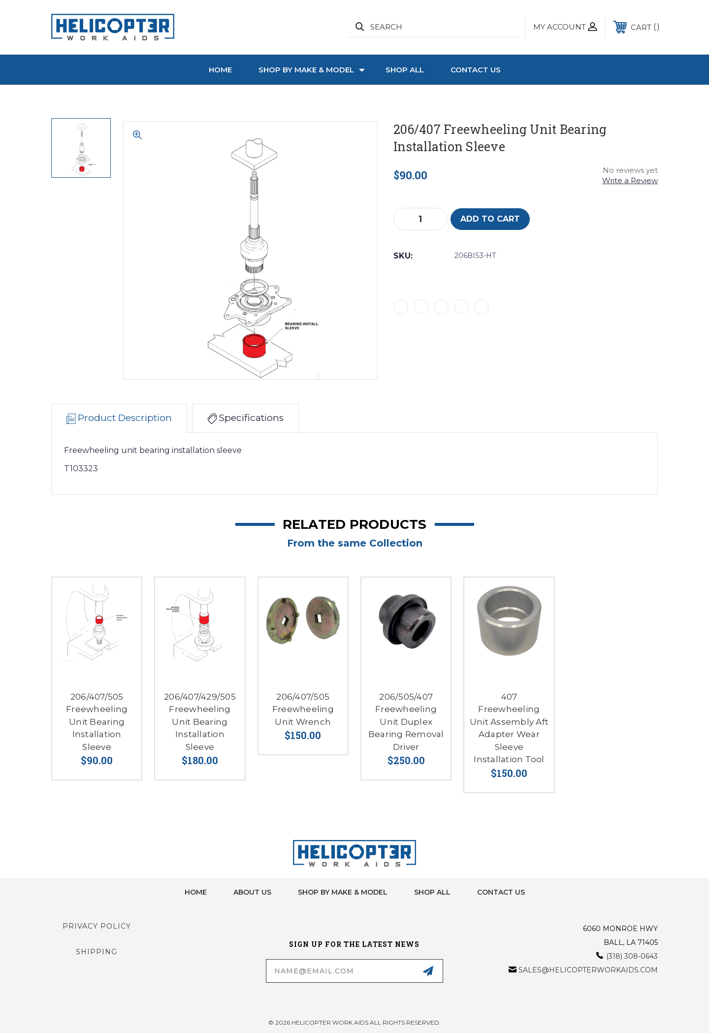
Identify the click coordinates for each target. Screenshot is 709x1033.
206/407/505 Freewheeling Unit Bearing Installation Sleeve (97, 722)
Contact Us (476, 69)
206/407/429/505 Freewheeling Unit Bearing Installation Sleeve (200, 722)
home (196, 892)
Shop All (405, 69)
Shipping (96, 951)
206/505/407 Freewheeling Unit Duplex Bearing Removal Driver (406, 722)
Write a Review (630, 180)
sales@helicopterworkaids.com (588, 970)
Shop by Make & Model (311, 70)
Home (220, 69)
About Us (252, 892)
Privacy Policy (97, 926)
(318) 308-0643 (632, 956)
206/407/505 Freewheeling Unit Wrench (303, 709)
